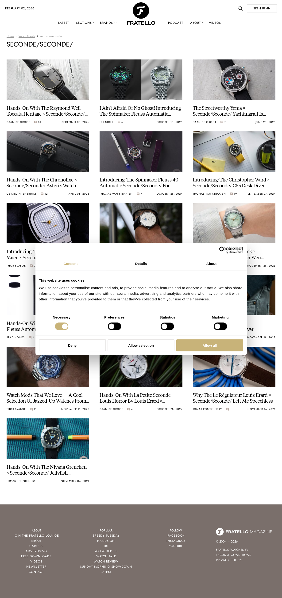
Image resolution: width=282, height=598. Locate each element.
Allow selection (141, 345)
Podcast (175, 22)
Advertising (36, 551)
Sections (84, 22)
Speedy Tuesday (106, 535)
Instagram (175, 541)
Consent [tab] (70, 264)
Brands (106, 22)
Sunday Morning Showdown (106, 566)
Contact (36, 572)
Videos (215, 22)
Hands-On (106, 541)
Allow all (210, 345)
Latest (63, 22)
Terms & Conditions (233, 555)
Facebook (176, 535)
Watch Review (106, 561)
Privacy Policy (229, 560)
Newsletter (36, 566)
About (195, 22)
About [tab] (211, 264)
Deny (72, 345)
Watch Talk (106, 556)
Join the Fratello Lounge (36, 535)
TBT (106, 546)
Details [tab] (141, 264)
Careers (36, 546)
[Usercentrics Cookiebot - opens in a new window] (222, 250)
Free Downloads (36, 556)
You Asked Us (106, 551)
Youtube (176, 546)
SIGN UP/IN (261, 8)
